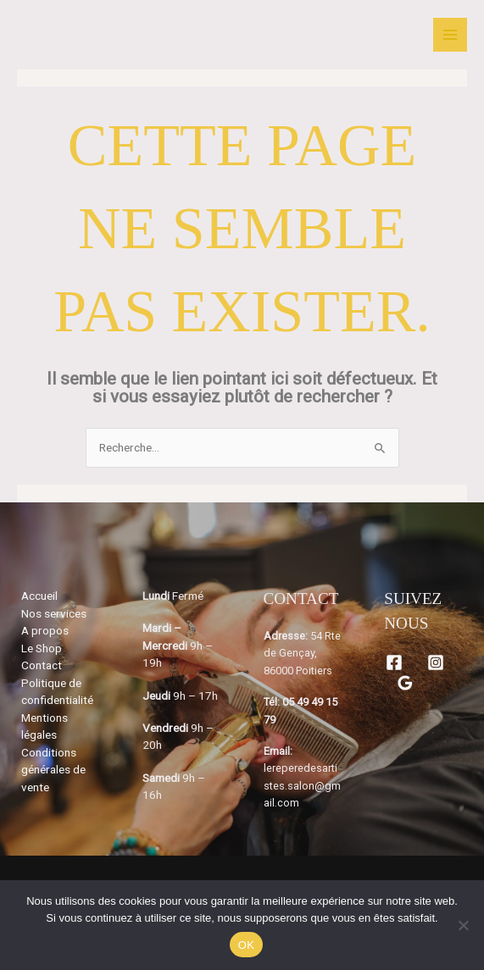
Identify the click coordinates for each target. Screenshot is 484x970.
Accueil (39, 595)
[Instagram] (436, 662)
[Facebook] (394, 662)
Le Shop (41, 648)
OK (246, 945)
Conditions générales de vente (53, 770)
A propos (45, 630)
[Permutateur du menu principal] (450, 35)
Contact (41, 665)
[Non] (462, 925)
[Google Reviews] (405, 683)
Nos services (53, 613)
